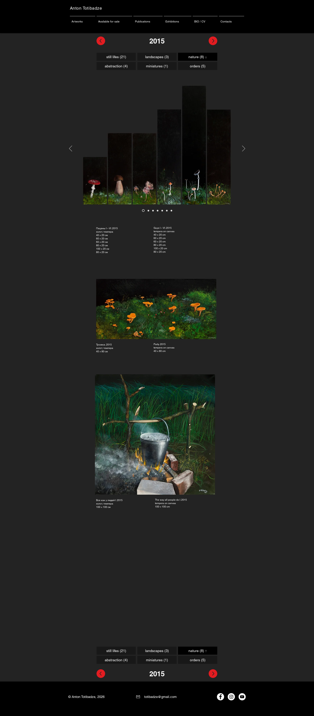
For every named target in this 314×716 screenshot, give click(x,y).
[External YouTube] (155, 575)
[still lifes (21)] (116, 57)
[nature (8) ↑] (197, 651)
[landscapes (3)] (157, 57)
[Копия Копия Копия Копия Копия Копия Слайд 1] (153, 210)
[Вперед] (243, 149)
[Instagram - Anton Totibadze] (231, 696)
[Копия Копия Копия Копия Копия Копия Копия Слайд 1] (162, 210)
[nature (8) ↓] (197, 57)
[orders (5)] (197, 66)
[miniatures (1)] (157, 66)
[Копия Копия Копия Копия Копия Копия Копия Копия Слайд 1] (157, 210)
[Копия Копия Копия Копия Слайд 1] (143, 210)
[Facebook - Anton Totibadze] (220, 696)
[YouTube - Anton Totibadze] (242, 696)
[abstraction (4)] (116, 66)
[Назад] (70, 149)
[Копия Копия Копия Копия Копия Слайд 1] (148, 210)
